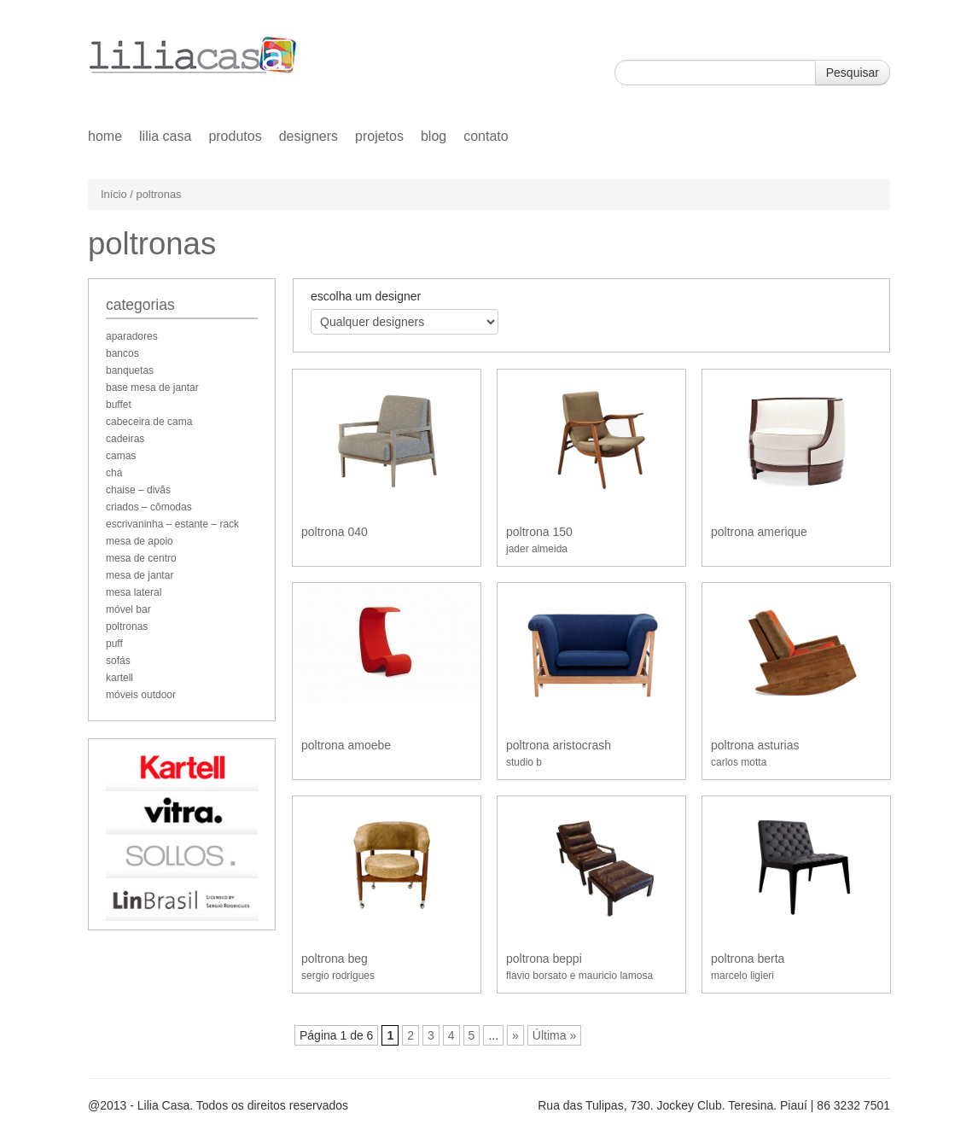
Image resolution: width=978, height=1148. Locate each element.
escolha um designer (366, 296)
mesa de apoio (139, 541)
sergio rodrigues (338, 976)
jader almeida (537, 549)
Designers (308, 136)
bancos (122, 353)
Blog (433, 136)
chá (114, 473)
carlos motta (738, 762)
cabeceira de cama (149, 422)
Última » (554, 1035)
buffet (118, 405)
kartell (119, 678)
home (105, 136)
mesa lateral (133, 592)
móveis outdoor (141, 695)
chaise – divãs (138, 490)
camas (121, 456)
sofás (118, 661)
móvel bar (128, 609)
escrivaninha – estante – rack (172, 524)
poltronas (127, 626)
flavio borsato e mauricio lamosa (579, 976)
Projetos (379, 136)
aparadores (132, 336)
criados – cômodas (149, 507)
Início (114, 194)
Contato (485, 136)
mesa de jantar (139, 575)
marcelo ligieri (742, 976)
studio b (524, 762)
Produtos (234, 136)
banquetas (130, 370)
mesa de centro (141, 558)
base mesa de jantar (152, 387)
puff (114, 644)
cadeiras (125, 439)
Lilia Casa (165, 136)
